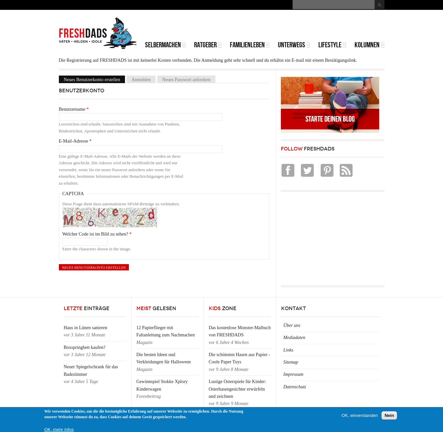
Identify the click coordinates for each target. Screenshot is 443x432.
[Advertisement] (307, 26)
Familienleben (250, 45)
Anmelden (141, 79)
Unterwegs (294, 45)
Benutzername (74, 109)
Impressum (293, 374)
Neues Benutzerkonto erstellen (94, 79)
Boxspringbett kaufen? (85, 347)
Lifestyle (332, 45)
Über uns (292, 325)
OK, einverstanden (360, 415)
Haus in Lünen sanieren (86, 327)
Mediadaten (294, 337)
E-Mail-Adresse (75, 141)
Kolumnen (369, 45)
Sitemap (290, 362)
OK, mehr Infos (59, 429)
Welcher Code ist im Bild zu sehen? (97, 234)
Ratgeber (208, 45)
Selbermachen (165, 45)
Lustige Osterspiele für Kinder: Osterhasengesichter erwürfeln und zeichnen (237, 389)
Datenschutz (294, 386)
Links (288, 350)
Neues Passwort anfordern (186, 79)
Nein (389, 415)
